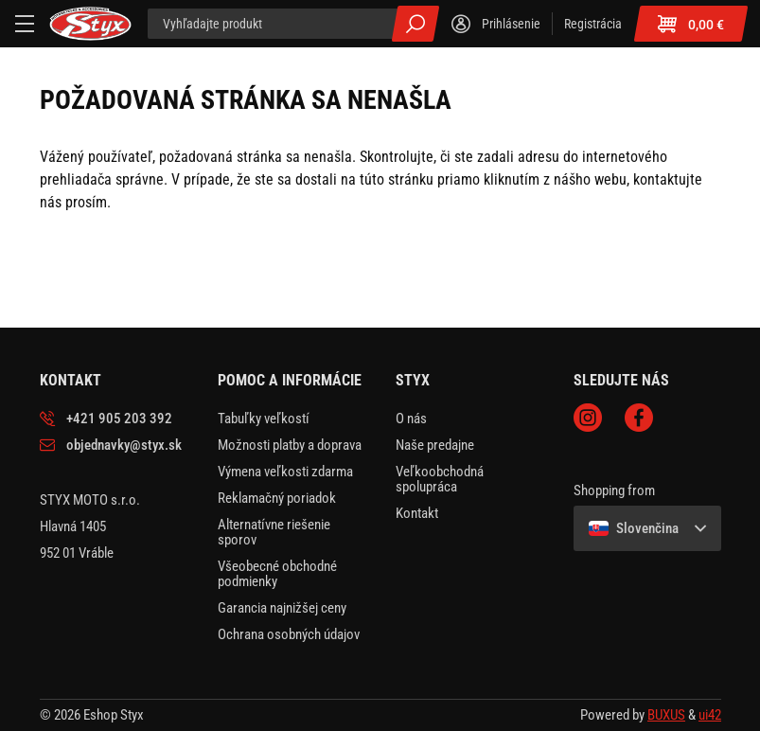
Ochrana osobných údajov (289, 634)
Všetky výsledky (415, 24)
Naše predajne (435, 445)
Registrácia (593, 23)
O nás (411, 418)
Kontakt (417, 513)
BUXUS (666, 714)
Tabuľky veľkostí (263, 418)
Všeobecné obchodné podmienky (277, 574)
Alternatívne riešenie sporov (274, 532)
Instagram (588, 417)
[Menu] (24, 23)
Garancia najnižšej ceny (282, 607)
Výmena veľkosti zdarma (285, 471)
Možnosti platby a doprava (290, 445)
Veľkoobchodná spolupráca (440, 479)
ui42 (709, 714)
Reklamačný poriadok (277, 498)
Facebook (639, 417)
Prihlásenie (511, 23)
